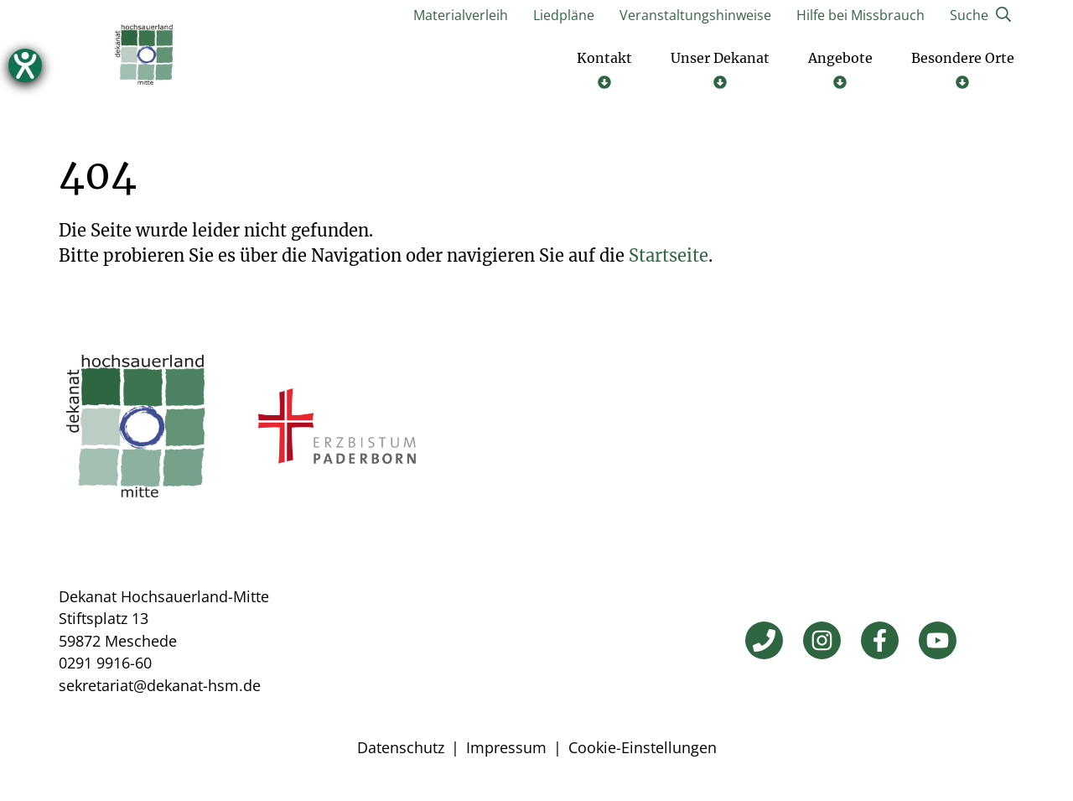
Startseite (668, 257)
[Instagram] (822, 643)
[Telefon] (764, 643)
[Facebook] (880, 643)
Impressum (506, 750)
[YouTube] (937, 643)
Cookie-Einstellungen (642, 750)
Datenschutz (400, 750)
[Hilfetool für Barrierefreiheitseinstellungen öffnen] (25, 65)
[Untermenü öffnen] (604, 71)
